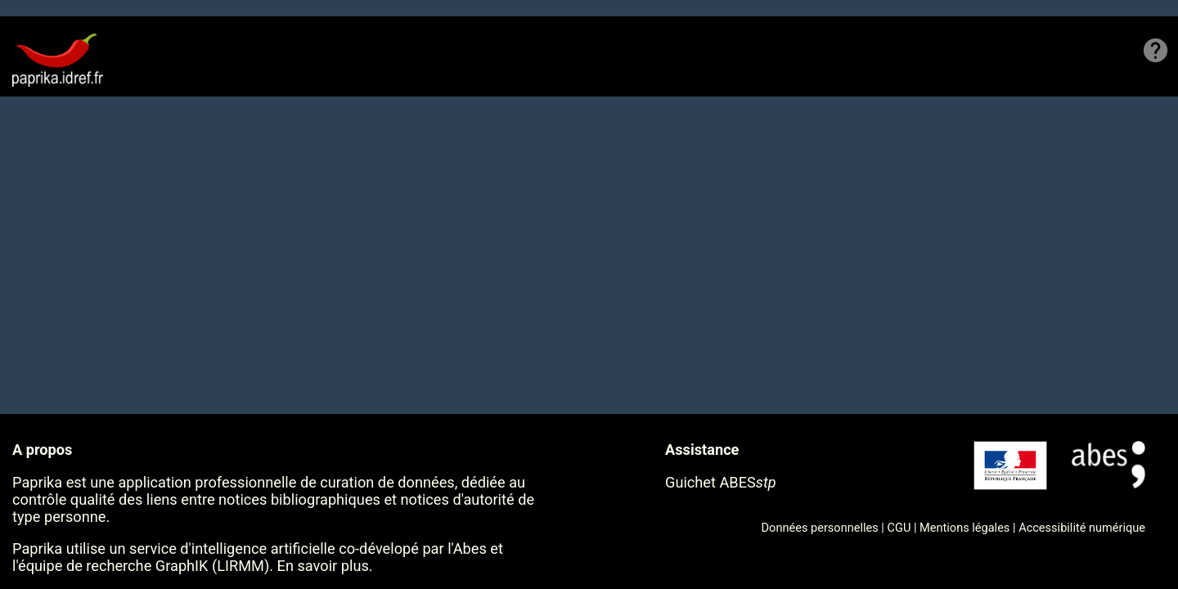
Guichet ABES (720, 482)
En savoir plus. (325, 565)
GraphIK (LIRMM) (212, 565)
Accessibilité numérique (1081, 527)
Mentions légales (964, 527)
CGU (899, 527)
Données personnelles (820, 527)
